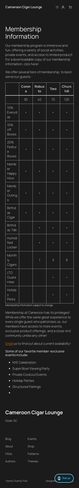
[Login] (63, 7)
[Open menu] (57, 7)
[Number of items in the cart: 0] (70, 7)
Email (9, 343)
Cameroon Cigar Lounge (23, 7)
